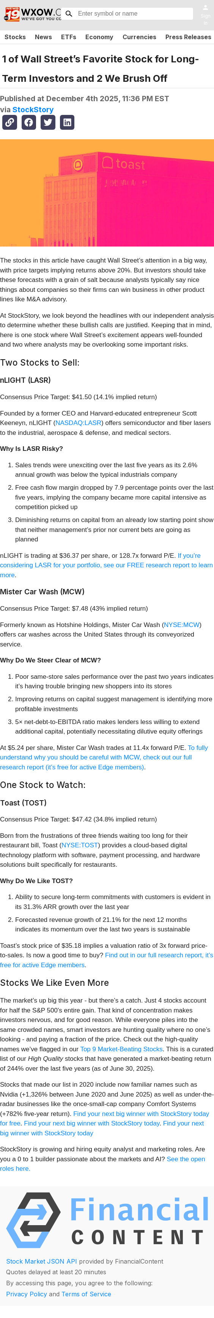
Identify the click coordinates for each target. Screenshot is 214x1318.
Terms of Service (86, 1294)
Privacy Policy (26, 1294)
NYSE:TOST (79, 845)
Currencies (139, 37)
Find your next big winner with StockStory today (91, 1123)
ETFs (68, 37)
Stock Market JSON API (41, 1261)
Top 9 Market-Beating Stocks (121, 1049)
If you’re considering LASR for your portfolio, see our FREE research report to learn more (106, 565)
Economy (99, 37)
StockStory (33, 109)
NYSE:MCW (182, 625)
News (43, 37)
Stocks (15, 37)
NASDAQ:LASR (78, 423)
